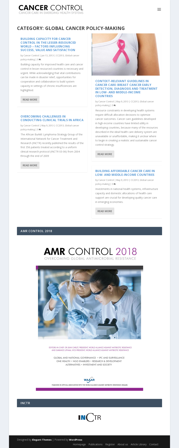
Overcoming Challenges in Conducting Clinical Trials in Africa (52, 118)
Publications (96, 444)
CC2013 (60, 55)
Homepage (79, 444)
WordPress (75, 439)
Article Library (139, 444)
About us (123, 444)
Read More (30, 99)
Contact (153, 444)
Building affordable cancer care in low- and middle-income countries (125, 173)
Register (110, 444)
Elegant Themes (42, 439)
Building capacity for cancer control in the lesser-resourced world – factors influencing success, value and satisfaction (48, 44)
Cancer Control (31, 55)
